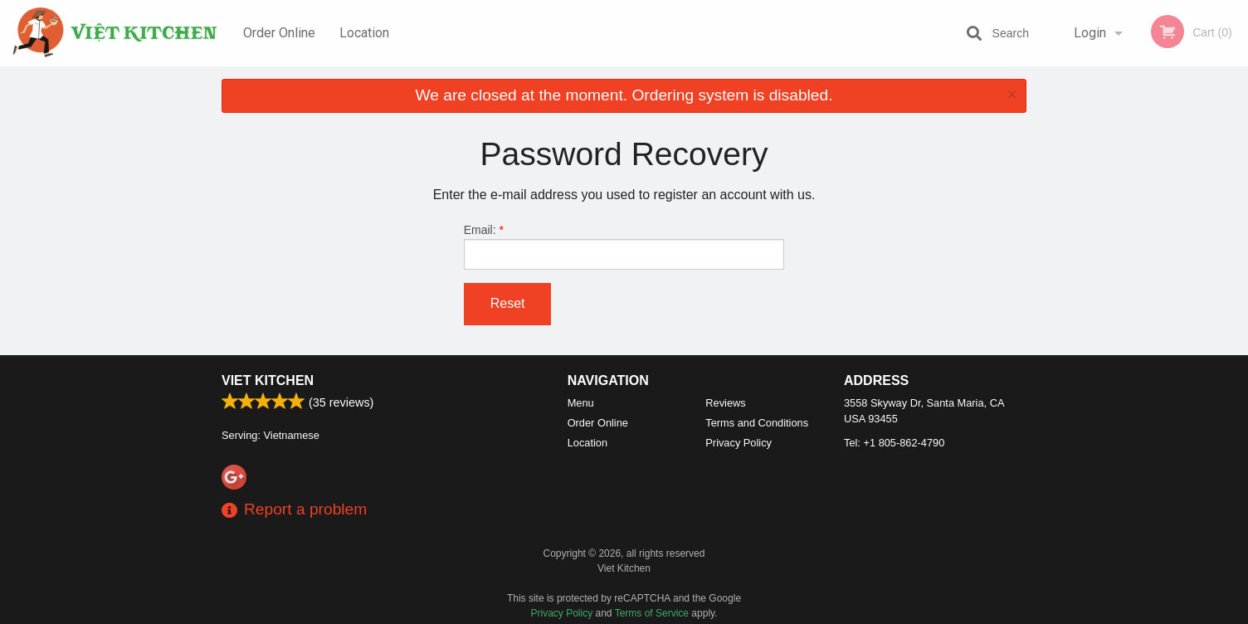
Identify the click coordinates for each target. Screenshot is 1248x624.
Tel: (894, 442)
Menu (581, 403)
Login (1090, 33)
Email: (624, 246)
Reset (507, 303)
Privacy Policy (738, 442)
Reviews (725, 403)
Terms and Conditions (756, 423)
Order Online (279, 33)
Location (364, 33)
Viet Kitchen (268, 380)
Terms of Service (652, 613)
